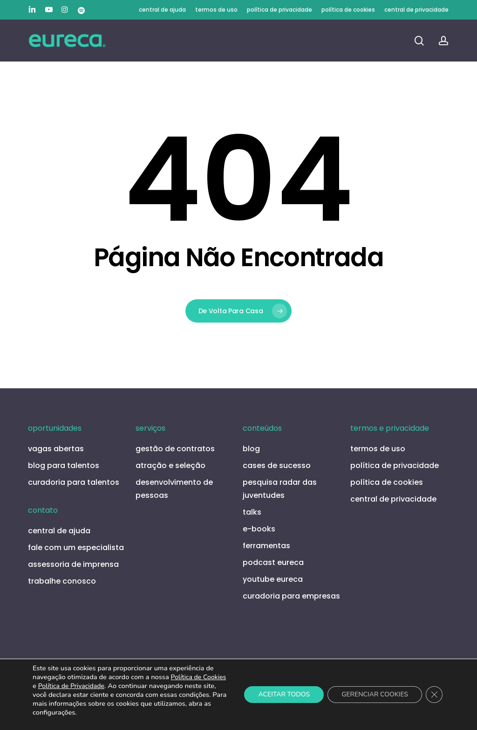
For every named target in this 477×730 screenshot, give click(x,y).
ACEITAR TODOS (284, 694)
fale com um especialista (76, 547)
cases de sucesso (277, 465)
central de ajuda (59, 530)
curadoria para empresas (291, 596)
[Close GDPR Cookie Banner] (434, 694)
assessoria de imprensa (73, 564)
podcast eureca (273, 562)
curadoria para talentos (73, 482)
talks (252, 512)
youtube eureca (273, 579)
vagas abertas (56, 448)
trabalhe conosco (62, 581)
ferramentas (266, 545)
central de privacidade (393, 499)
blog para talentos (63, 465)
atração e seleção (170, 465)
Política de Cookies (198, 677)
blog (251, 448)
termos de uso (377, 448)
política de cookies (386, 482)
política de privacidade (394, 465)
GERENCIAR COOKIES (374, 694)
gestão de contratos (175, 448)
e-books (259, 528)
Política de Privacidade (71, 686)
